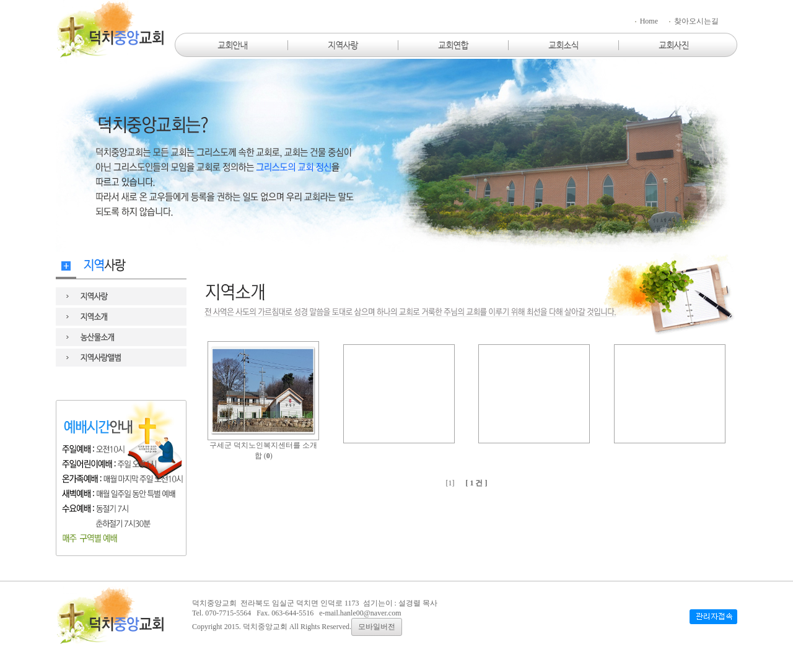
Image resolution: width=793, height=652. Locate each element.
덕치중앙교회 (265, 626)
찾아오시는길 (693, 21)
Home (645, 21)
